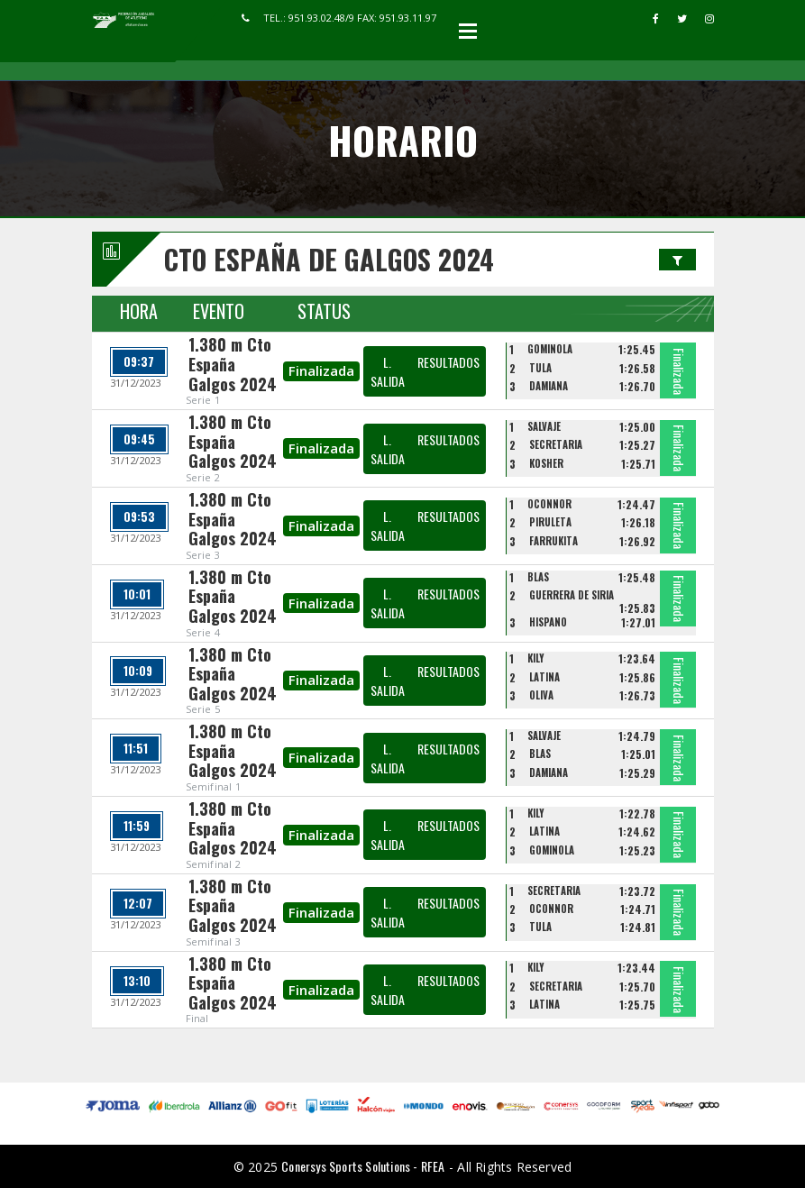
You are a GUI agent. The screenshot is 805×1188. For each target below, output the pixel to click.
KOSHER (546, 463)
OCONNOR (549, 504)
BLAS (538, 577)
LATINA (544, 677)
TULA (540, 368)
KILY (535, 658)
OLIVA (541, 695)
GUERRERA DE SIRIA (571, 595)
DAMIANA (548, 386)
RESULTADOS (448, 361)
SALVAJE (544, 426)
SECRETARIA (555, 444)
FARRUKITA (553, 541)
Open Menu (468, 31)
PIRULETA (550, 522)
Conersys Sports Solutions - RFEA (362, 1165)
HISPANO (548, 622)
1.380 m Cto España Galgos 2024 (232, 364)
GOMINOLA (549, 349)
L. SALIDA (387, 371)
